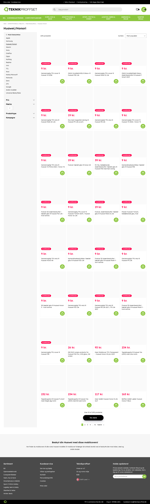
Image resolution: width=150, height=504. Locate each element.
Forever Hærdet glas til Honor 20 (79, 165)
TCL (7, 69)
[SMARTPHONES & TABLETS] (68, 18)
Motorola (9, 78)
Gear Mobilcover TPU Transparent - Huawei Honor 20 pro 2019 (106, 353)
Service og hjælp (46, 468)
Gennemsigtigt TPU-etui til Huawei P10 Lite (77, 306)
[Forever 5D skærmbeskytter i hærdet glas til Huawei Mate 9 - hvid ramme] (133, 285)
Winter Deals (141, 18)
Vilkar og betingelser (47, 472)
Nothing (9, 59)
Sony (8, 50)
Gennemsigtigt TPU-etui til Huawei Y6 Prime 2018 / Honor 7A (53, 166)
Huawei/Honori (42, 23)
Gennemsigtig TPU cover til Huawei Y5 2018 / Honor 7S (131, 121)
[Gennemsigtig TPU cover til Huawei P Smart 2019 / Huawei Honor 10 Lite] (79, 191)
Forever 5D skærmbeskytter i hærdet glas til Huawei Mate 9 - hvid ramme (132, 307)
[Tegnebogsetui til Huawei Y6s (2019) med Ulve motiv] (133, 332)
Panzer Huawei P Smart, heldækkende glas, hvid (130, 213)
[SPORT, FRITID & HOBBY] (89, 18)
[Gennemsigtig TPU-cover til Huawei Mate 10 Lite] (106, 53)
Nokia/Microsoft (12, 75)
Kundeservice (16, 2)
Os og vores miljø (82, 472)
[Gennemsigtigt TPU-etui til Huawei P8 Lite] (106, 99)
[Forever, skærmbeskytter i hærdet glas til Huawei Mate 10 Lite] (106, 191)
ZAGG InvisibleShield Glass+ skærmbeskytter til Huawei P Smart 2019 (132, 75)
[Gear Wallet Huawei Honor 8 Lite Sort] (106, 378)
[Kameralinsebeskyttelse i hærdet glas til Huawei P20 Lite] (79, 238)
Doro (7, 81)
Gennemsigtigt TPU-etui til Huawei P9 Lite (131, 259)
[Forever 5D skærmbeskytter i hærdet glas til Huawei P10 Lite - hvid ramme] (53, 191)
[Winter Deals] (141, 18)
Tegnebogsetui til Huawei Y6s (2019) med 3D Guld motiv (78, 400)
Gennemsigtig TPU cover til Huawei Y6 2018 (50, 74)
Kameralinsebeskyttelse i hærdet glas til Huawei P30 (133, 166)
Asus (7, 72)
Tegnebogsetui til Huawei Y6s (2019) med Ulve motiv (132, 353)
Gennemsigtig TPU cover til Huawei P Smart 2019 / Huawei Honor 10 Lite (79, 214)
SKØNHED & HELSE (9, 490)
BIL (4, 468)
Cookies (43, 481)
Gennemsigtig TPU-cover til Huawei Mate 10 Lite (104, 74)
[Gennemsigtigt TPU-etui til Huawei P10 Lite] (79, 285)
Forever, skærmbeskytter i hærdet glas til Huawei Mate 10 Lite (106, 213)
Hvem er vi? (80, 468)
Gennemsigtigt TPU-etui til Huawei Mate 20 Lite (50, 121)
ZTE (7, 84)
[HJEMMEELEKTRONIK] (15, 18)
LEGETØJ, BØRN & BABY (11, 487)
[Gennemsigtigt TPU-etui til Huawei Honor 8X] (53, 238)
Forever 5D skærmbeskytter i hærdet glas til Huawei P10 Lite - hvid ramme (52, 214)
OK (144, 476)
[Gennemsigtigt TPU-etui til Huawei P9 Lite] (133, 238)
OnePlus (9, 53)
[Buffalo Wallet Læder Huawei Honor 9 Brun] (133, 378)
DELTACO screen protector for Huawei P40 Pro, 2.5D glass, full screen (79, 354)
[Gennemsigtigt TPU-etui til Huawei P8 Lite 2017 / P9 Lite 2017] (106, 285)
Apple (8, 38)
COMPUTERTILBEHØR (10, 475)
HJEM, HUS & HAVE (10, 478)
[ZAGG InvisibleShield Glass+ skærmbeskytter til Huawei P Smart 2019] (133, 53)
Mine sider (6, 2)
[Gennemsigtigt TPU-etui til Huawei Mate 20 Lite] (53, 99)
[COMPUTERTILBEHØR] (33, 18)
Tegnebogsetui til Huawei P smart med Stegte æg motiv (52, 400)
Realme (8, 62)
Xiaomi (8, 47)
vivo (7, 65)
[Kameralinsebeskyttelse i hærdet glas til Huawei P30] (133, 144)
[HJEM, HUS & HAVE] (50, 18)
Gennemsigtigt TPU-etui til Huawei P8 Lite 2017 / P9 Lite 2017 (105, 307)
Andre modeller (11, 90)
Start (5, 23)
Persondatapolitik (46, 478)
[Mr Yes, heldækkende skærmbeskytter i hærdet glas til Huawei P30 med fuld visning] (106, 144)
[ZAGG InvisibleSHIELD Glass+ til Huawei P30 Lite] (79, 53)
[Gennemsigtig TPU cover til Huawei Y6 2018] (53, 53)
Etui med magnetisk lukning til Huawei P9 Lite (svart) (78, 121)
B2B (77, 475)
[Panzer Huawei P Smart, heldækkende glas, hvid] (133, 191)
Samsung (9, 41)
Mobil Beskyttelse (31, 23)
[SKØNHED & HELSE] (126, 18)
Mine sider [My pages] (43, 486)
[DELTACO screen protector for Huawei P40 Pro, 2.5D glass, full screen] (79, 332)
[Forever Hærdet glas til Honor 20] (79, 144)
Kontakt (43, 475)
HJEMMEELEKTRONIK (10, 472)
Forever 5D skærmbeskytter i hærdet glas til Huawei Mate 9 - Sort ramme (106, 260)
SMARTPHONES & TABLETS (16, 23)
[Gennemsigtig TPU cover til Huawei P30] (53, 332)
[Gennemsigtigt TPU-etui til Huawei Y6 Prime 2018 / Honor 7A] (53, 144)
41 (95, 425)
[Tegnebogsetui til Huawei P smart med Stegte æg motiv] (53, 378)
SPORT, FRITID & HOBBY (11, 484)
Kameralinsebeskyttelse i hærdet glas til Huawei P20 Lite (79, 259)
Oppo (8, 56)
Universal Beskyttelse (13, 93)
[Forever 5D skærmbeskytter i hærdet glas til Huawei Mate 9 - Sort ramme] (106, 238)
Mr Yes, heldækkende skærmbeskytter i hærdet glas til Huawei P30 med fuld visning (106, 167)
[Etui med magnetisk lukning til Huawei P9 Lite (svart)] (79, 99)
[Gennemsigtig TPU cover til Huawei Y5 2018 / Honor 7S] (133, 99)
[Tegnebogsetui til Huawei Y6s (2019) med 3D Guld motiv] (79, 378)
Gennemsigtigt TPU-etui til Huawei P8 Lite (104, 121)
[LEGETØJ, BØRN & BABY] (108, 18)
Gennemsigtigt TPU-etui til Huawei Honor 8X (50, 259)
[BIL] (4, 18)
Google (8, 87)
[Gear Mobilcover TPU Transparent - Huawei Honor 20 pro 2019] (106, 332)
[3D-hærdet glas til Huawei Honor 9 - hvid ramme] (53, 285)
